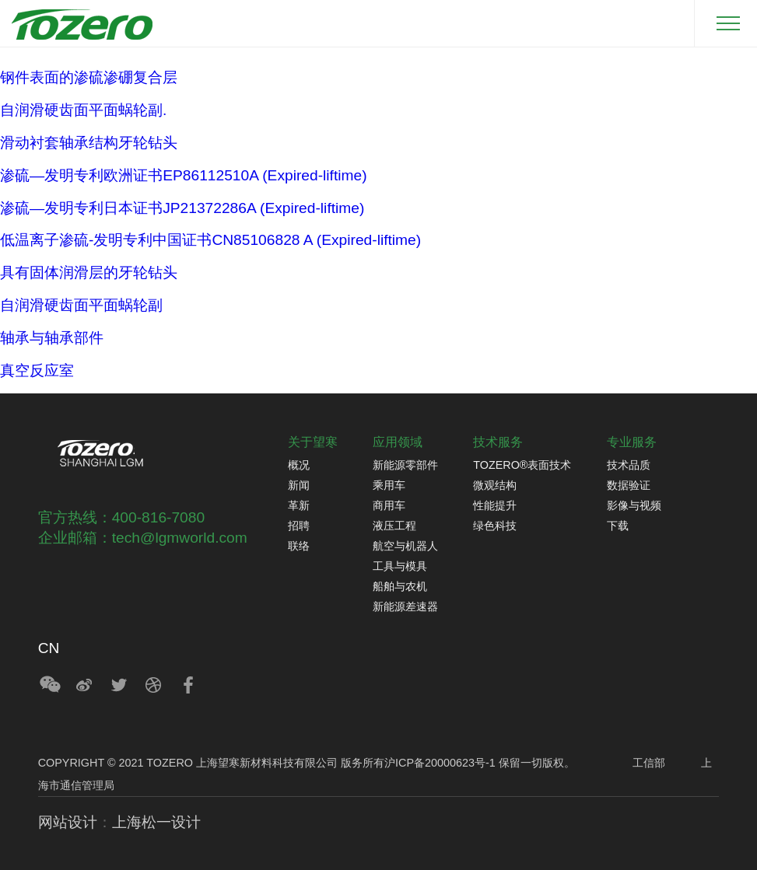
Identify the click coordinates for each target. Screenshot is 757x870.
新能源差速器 (405, 606)
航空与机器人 (405, 546)
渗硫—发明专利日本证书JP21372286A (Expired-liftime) (182, 208)
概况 (299, 465)
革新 (299, 505)
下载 (618, 525)
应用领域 (397, 442)
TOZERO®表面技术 (522, 465)
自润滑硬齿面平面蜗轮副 (81, 305)
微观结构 (495, 485)
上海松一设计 (156, 822)
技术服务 (498, 442)
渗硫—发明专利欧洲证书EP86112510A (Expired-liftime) (183, 175)
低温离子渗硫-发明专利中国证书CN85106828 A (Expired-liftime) (210, 240)
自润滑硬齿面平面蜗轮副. (83, 110)
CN (49, 648)
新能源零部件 (405, 465)
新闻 (299, 485)
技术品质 (628, 465)
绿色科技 (495, 525)
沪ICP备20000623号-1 (440, 762)
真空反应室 (37, 370)
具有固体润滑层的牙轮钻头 (88, 272)
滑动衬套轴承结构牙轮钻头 (88, 143)
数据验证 (628, 485)
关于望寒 (313, 442)
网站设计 (67, 822)
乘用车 (389, 485)
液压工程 (394, 525)
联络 (299, 546)
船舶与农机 (400, 586)
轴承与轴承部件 (51, 338)
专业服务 (632, 442)
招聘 (299, 525)
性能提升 (495, 505)
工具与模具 (400, 566)
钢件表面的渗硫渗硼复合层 (88, 77)
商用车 (389, 505)
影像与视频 (634, 505)
